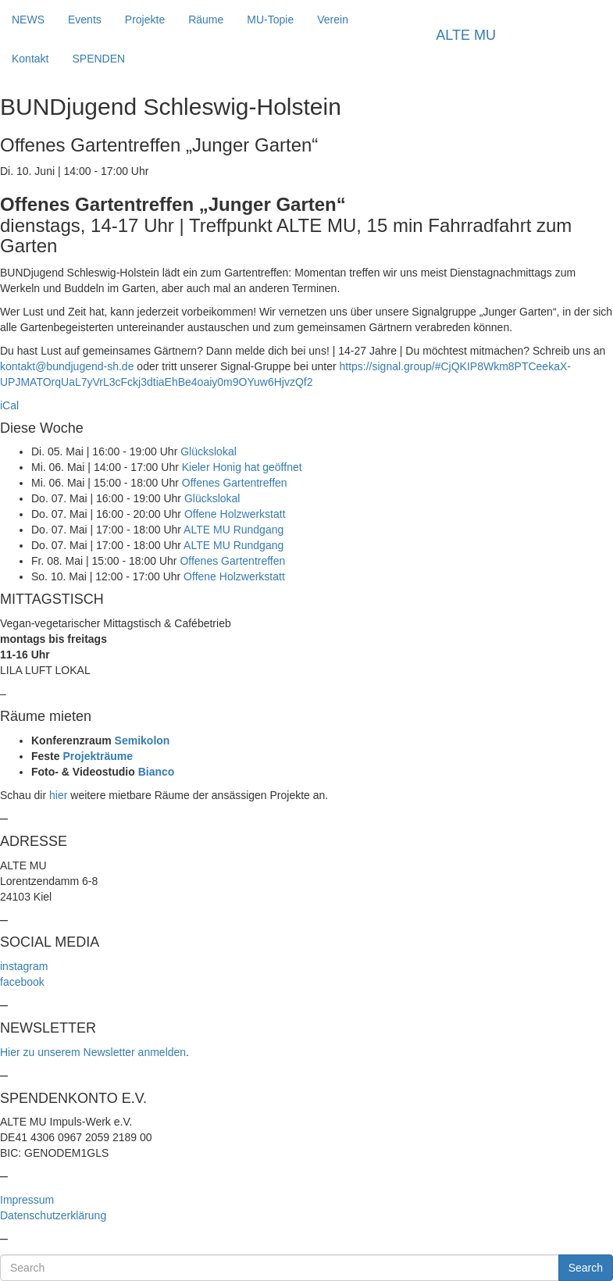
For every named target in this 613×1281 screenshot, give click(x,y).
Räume (205, 19)
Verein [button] (332, 19)
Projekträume (97, 756)
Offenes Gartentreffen (234, 482)
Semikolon (142, 740)
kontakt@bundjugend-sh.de (67, 366)
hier (58, 795)
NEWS (28, 19)
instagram (24, 966)
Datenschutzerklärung (53, 1215)
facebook (22, 982)
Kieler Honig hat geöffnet (242, 467)
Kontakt (30, 58)
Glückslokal (208, 451)
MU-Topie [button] (270, 19)
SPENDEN (98, 58)
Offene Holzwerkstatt (235, 514)
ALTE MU (466, 35)
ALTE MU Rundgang (233, 529)
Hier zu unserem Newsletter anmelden (93, 1052)
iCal (9, 405)
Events (85, 19)
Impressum (27, 1200)
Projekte (145, 19)
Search (585, 1267)
